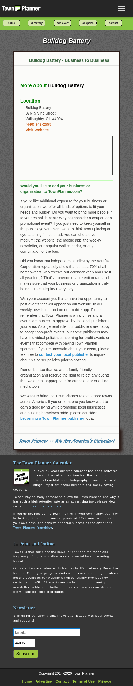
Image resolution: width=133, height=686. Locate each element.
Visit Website (37, 130)
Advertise (44, 681)
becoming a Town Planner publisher (52, 418)
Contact (62, 681)
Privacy (104, 681)
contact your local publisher (64, 354)
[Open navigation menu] (121, 8)
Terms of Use (83, 681)
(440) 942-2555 (38, 124)
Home (27, 681)
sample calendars (47, 506)
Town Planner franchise (32, 527)
